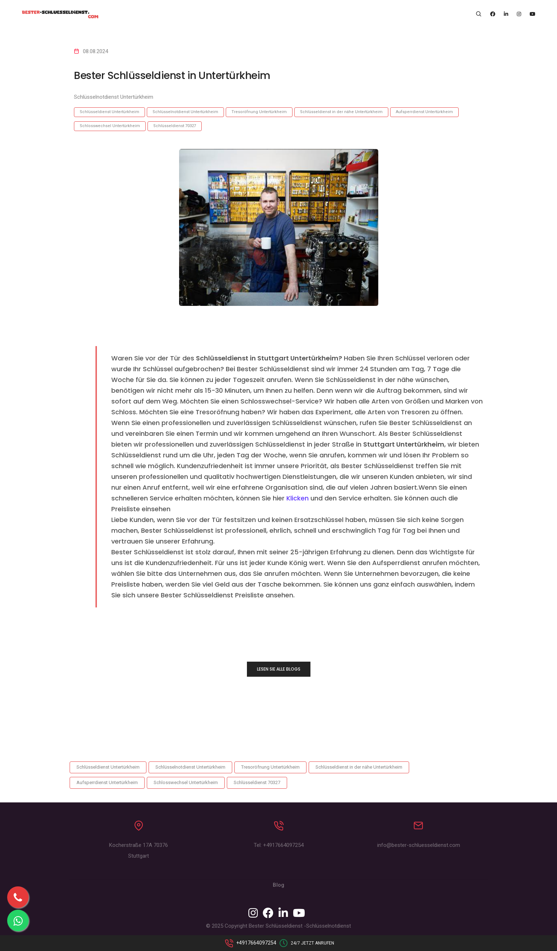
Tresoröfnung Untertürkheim (259, 111)
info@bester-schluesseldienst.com (418, 847)
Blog (278, 887)
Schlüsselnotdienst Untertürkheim (185, 111)
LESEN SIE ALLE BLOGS (278, 669)
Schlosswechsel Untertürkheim (110, 125)
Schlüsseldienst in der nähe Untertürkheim (341, 111)
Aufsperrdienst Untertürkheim (424, 111)
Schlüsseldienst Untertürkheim (109, 111)
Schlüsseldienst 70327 (174, 125)
